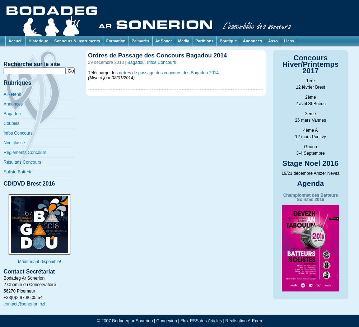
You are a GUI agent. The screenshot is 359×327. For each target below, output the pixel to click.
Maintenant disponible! (39, 259)
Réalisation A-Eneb (243, 320)
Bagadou (12, 113)
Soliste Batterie (18, 171)
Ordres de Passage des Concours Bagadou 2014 (157, 55)
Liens (289, 41)
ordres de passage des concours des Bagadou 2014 (169, 72)
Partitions (204, 41)
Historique (38, 41)
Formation (116, 41)
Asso (273, 41)
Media (183, 41)
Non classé (14, 142)
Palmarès (140, 41)
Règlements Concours (25, 152)
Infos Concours (18, 133)
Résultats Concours (22, 162)
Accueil (16, 41)
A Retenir (12, 94)
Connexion (167, 320)
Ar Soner (163, 41)
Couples (11, 123)
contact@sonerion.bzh (25, 304)
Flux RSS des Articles (201, 320)
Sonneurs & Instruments (77, 41)
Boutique (228, 41)
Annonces (252, 41)
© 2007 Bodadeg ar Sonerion (125, 320)
